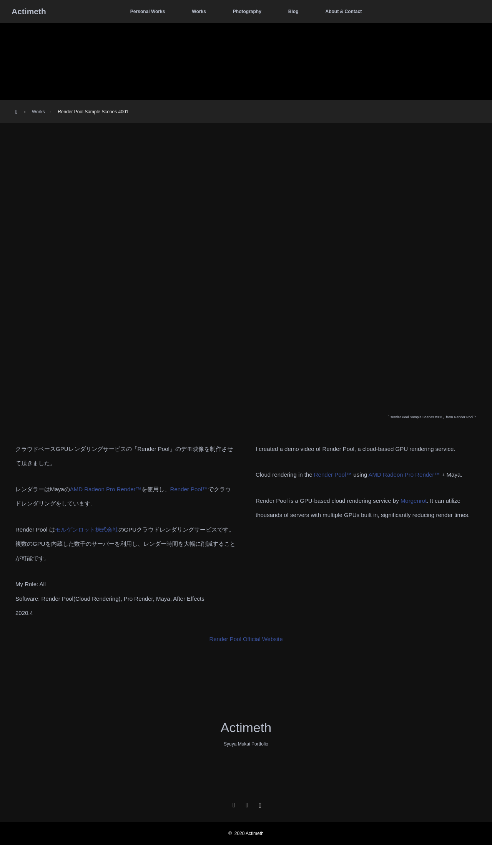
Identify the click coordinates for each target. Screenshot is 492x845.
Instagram (259, 804)
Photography (247, 11)
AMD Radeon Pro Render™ (105, 489)
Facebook (246, 804)
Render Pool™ (189, 489)
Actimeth (29, 11)
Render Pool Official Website (246, 639)
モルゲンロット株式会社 (86, 529)
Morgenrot (414, 500)
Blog (293, 11)
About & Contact (343, 11)
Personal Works (147, 11)
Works (199, 11)
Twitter (233, 804)
